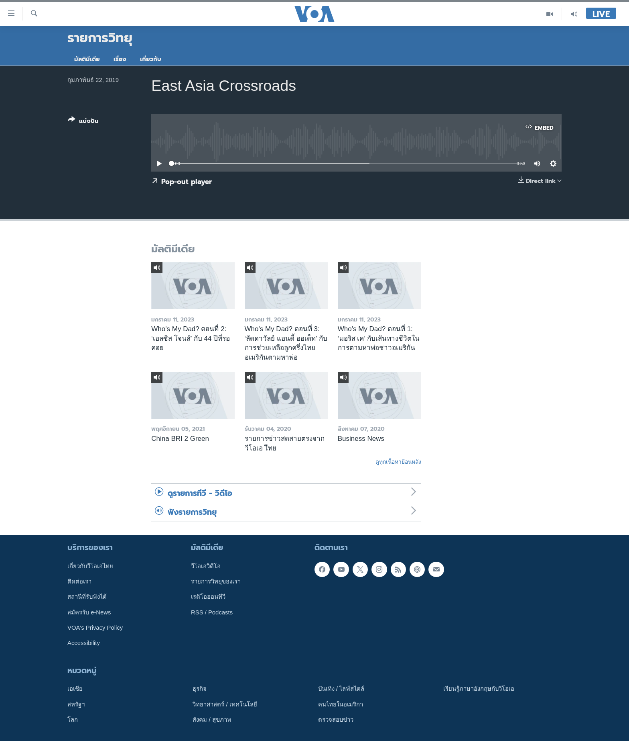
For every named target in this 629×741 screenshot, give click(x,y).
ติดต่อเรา (79, 581)
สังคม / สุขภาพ (212, 719)
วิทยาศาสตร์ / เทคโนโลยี (225, 704)
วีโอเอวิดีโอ (206, 566)
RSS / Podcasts (212, 612)
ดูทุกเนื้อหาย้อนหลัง (398, 462)
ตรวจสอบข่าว (335, 719)
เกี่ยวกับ (150, 59)
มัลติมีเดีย (87, 59)
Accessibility (83, 643)
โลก (72, 719)
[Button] (83, 122)
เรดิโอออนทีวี (208, 597)
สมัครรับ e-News (89, 612)
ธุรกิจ (200, 689)
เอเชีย (75, 689)
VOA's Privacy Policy (95, 627)
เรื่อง (120, 59)
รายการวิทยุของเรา (216, 581)
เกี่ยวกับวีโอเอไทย (90, 566)
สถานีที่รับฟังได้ (87, 597)
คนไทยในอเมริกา (340, 704)
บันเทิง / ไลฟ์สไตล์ (341, 689)
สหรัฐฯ (76, 704)
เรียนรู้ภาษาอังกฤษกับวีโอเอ (478, 689)
